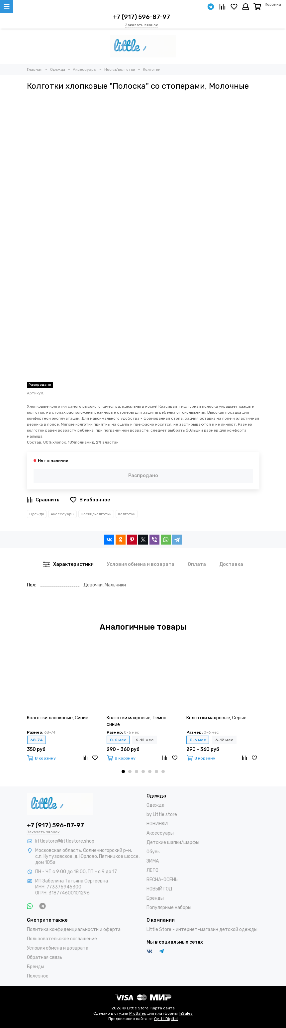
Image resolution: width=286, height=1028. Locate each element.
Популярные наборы (168, 907)
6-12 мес (144, 740)
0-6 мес (118, 740)
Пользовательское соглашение (62, 939)
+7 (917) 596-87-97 (141, 17)
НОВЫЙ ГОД (159, 889)
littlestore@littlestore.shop (64, 841)
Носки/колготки (96, 514)
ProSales (137, 1013)
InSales (186, 1013)
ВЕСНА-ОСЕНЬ (162, 879)
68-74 (36, 740)
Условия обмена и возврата (57, 948)
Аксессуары (62, 514)
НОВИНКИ (157, 824)
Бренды (155, 898)
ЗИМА (152, 861)
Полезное (37, 976)
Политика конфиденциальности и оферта (74, 929)
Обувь (153, 852)
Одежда (36, 514)
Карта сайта (162, 1008)
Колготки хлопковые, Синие (57, 718)
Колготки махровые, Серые (216, 718)
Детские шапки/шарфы (172, 842)
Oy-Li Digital (166, 1018)
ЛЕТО (152, 870)
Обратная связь (44, 957)
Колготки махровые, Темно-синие (138, 721)
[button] (123, 771)
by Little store (161, 814)
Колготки (127, 514)
